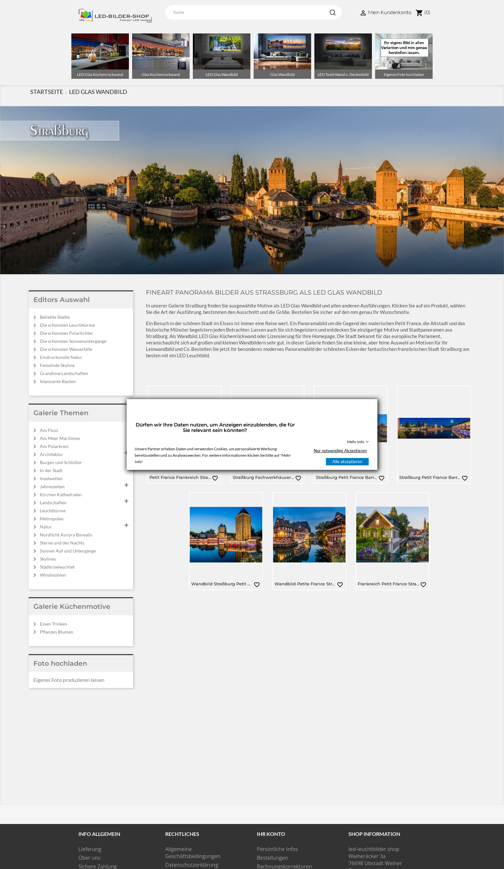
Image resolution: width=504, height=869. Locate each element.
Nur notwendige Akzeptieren (340, 450)
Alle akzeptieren (347, 461)
